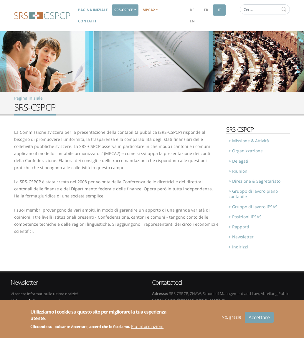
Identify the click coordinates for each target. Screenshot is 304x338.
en (192, 21)
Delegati (240, 161)
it (219, 9)
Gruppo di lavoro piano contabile (253, 193)
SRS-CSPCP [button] (123, 9)
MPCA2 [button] (149, 9)
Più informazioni (147, 329)
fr (206, 9)
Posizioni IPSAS (247, 217)
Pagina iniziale (93, 9)
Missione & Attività (250, 141)
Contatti (87, 21)
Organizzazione (247, 151)
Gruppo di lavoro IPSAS (254, 207)
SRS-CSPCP (42, 15)
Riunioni (240, 171)
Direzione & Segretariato (256, 181)
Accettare (259, 320)
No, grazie (231, 320)
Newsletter (243, 237)
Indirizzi (240, 247)
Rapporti (240, 227)
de (192, 9)
